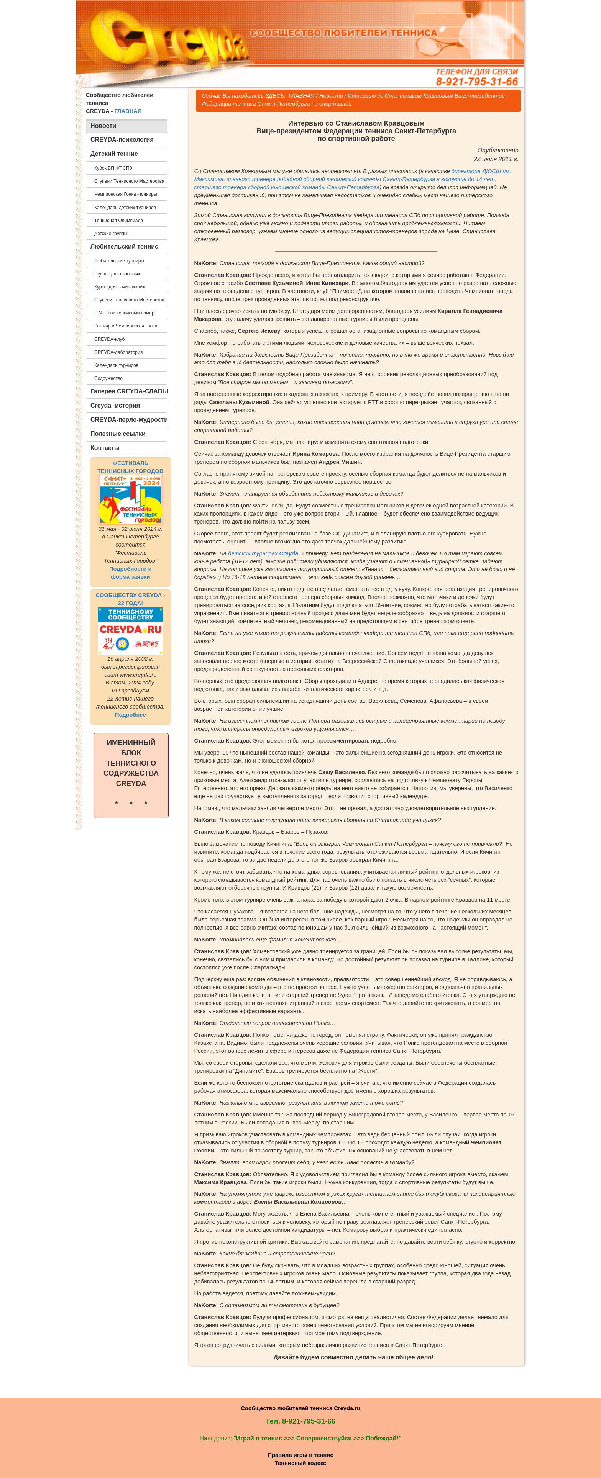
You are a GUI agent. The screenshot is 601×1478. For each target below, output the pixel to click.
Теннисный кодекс (300, 1463)
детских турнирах (263, 553)
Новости (331, 96)
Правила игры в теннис (300, 1455)
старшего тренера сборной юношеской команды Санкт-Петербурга (287, 187)
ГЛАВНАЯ (127, 111)
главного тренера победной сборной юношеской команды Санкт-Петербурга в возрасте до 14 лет (360, 179)
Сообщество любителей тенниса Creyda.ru (300, 1408)
